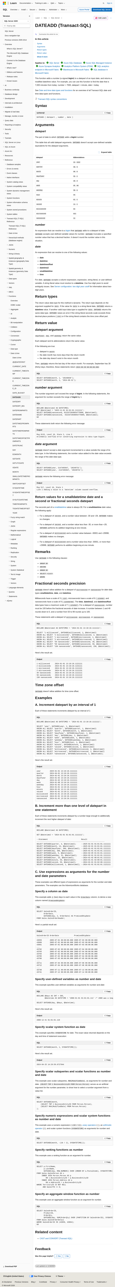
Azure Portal (84, 10)
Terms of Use (89, 1282)
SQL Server (55, 18)
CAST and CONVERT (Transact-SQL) (56, 1238)
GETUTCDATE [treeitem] (18, 463)
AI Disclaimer (7, 1282)
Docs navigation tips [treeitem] (12, 36)
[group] (74, 999)
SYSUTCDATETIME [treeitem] (20, 500)
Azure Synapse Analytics (49, 66)
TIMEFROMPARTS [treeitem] (20, 504)
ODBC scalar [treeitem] (15, 305)
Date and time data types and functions (56, 90)
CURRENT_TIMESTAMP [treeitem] (21, 372)
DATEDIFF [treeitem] (17, 402)
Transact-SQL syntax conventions (52, 99)
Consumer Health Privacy (69, 1282)
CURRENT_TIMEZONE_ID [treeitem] (21, 387)
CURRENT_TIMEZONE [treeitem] (21, 379)
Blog (33, 1282)
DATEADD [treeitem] (17, 397)
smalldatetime (60, 507)
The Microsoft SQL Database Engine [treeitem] (17, 54)
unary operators (89, 1125)
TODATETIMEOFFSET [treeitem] (21, 509)
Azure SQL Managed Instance (99, 63)
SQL (45, 18)
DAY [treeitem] (14, 450)
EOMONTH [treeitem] (17, 454)
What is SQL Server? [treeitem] (15, 49)
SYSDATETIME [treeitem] (18, 488)
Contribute (43, 1282)
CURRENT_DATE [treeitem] (19, 366)
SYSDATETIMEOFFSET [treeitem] (21, 493)
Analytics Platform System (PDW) (78, 66)
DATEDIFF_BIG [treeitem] (18, 406)
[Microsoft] (4, 3)
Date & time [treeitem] (17, 358)
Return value (42, 53)
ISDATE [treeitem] (16, 468)
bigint (68, 231)
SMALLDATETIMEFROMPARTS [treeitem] (21, 477)
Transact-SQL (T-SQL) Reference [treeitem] (17, 227)
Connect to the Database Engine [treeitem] (16, 62)
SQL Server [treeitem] (9, 31)
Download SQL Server (102, 10)
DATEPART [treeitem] (17, 419)
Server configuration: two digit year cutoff (71, 286)
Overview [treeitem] (14, 301)
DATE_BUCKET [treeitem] (19, 393)
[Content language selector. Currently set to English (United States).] (13, 1276)
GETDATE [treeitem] (16, 459)
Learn (38, 18)
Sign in (109, 3)
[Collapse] (29, 16)
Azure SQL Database (73, 63)
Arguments (41, 47)
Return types (42, 50)
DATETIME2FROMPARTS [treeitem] (21, 425)
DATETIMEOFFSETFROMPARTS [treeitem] (21, 439)
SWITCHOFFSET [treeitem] (19, 484)
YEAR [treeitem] (15, 513)
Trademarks (101, 1282)
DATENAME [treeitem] (17, 415)
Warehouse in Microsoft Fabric (76, 70)
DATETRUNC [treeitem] (18, 446)
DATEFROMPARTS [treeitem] (20, 410)
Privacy (52, 1282)
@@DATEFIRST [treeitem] (19, 362)
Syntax (39, 43)
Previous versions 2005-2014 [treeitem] (16, 40)
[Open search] (103, 3)
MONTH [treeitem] (16, 472)
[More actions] (111, 18)
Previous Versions (21, 1282)
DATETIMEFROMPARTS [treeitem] (21, 432)
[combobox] (16, 21)
